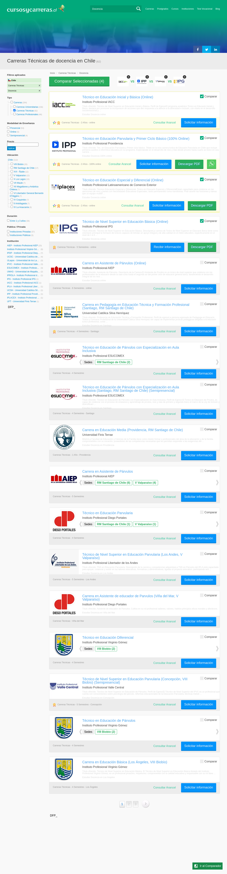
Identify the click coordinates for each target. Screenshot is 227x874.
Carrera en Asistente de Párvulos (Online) (114, 263)
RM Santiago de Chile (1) (113, 524)
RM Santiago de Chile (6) (113, 482)
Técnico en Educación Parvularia (107, 513)
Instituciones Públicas (22, 235)
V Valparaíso (20, 175)
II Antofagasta (20, 203)
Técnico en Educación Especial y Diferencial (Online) (122, 180)
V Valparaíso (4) (145, 482)
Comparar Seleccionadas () (79, 81)
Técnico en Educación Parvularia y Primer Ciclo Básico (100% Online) (135, 139)
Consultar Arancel (164, 122)
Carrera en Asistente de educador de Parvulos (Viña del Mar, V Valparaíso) (130, 597)
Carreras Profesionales (27, 114)
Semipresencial (17, 135)
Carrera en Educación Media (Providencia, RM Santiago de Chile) (132, 430)
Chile (10, 160)
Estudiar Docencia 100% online (97, 156)
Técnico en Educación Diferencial (107, 637)
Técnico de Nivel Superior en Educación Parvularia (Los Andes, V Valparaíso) (132, 556)
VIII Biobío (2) (106, 648)
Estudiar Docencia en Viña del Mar (98, 612)
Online (13, 132)
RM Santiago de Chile (24, 168)
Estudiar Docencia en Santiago (97, 325)
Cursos (174, 9)
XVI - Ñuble (19, 172)
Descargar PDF (189, 164)
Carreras (149, 9)
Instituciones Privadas (22, 231)
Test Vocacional (204, 9)
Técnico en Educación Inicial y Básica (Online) (117, 97)
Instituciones (188, 9)
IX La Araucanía (21, 207)
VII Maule (18, 183)
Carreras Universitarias (27, 107)
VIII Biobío (18, 164)
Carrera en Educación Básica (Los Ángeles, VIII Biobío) (124, 762)
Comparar (208, 96)
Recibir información (167, 247)
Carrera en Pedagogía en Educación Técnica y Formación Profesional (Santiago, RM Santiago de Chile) (135, 306)
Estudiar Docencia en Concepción (98, 698)
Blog (217, 9)
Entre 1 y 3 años (18, 221)
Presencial (15, 128)
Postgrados (162, 9)
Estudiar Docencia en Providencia (98, 445)
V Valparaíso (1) (145, 524)
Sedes (88, 362)
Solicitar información (198, 122)
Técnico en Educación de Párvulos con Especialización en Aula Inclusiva (130, 349)
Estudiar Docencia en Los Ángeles (98, 777)
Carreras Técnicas (25, 110)
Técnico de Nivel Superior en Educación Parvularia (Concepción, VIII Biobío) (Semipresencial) (134, 680)
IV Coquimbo (20, 200)
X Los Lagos (20, 179)
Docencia (83, 73)
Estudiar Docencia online (94, 114)
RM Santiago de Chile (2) (113, 362)
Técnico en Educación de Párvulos (108, 720)
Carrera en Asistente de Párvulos (107, 471)
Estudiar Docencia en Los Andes (97, 573)
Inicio (52, 73)
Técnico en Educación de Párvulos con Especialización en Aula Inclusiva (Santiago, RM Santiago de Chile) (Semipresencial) (130, 388)
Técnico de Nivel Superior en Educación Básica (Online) (125, 222)
